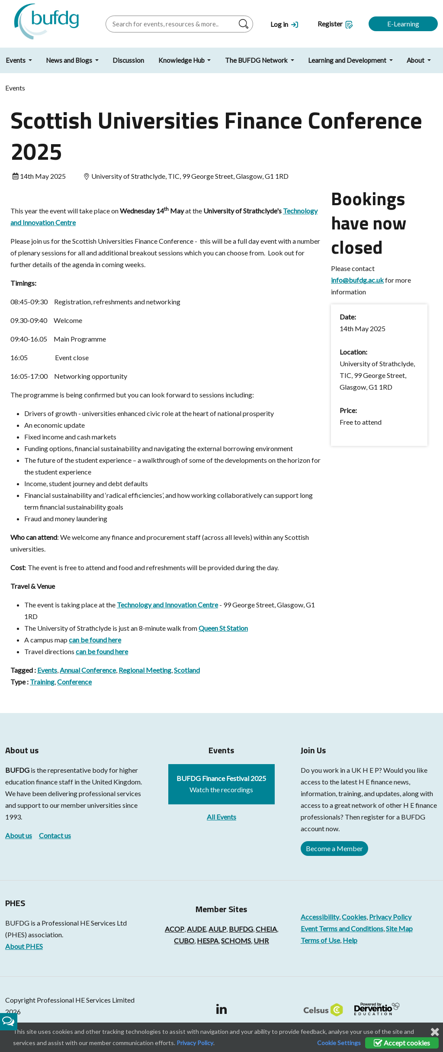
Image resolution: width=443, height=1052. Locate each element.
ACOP (174, 929)
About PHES (24, 946)
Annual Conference (88, 670)
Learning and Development (348, 60)
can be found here (95, 640)
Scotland (187, 670)
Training (42, 682)
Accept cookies (402, 1043)
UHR (261, 940)
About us (18, 835)
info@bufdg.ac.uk (357, 280)
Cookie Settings (339, 1042)
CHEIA (266, 929)
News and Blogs (69, 60)
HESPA (207, 940)
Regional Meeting (145, 670)
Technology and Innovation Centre (167, 604)
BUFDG (17, 770)
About (416, 60)
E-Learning (403, 23)
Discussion (128, 60)
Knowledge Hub (182, 60)
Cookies (354, 917)
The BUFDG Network (257, 60)
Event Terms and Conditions (342, 928)
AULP (217, 929)
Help (350, 940)
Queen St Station (223, 628)
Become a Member (334, 848)
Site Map (399, 928)
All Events (221, 817)
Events (47, 670)
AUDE (196, 929)
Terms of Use (320, 940)
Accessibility (320, 917)
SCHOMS (236, 940)
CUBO (184, 940)
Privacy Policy (390, 917)
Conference (74, 682)
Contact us (55, 835)
